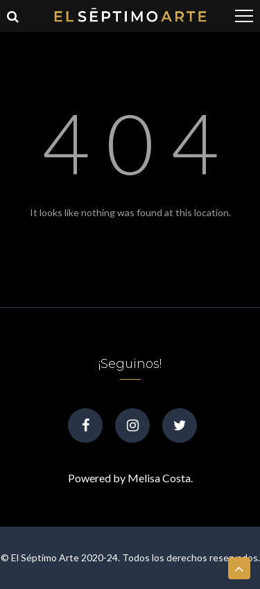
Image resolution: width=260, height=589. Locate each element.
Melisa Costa (159, 477)
